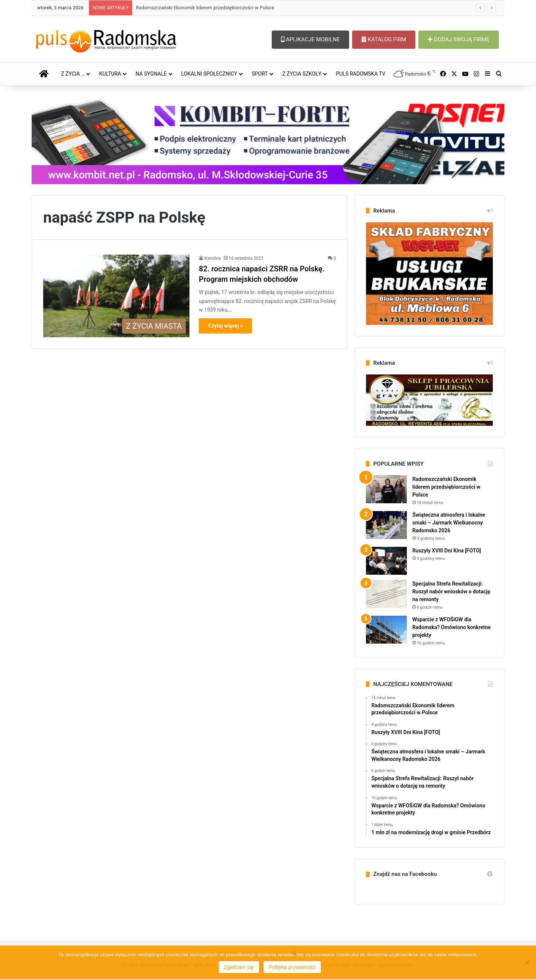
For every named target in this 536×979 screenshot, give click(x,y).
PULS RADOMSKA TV (360, 74)
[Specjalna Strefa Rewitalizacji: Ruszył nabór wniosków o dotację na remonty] (386, 594)
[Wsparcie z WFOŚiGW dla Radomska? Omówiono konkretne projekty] (386, 630)
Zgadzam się (239, 967)
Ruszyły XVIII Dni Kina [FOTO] (446, 551)
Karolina (212, 258)
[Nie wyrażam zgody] (526, 962)
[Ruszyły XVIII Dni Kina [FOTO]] (386, 561)
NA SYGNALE (151, 74)
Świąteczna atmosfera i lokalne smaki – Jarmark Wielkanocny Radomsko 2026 (448, 522)
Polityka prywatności (292, 967)
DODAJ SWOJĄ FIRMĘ (458, 39)
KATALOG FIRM (383, 39)
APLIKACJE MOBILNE (310, 39)
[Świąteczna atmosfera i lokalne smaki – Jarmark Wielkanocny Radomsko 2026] (386, 525)
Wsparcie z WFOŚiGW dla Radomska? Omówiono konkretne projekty (451, 627)
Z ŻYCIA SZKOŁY (301, 74)
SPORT (260, 74)
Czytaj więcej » (225, 326)
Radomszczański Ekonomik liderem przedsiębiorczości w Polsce (205, 7)
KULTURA (110, 74)
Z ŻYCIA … (72, 74)
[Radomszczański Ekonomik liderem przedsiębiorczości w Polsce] (386, 489)
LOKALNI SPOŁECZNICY (209, 74)
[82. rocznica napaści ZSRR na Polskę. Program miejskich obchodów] (116, 296)
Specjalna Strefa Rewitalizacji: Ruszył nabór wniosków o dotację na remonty (451, 591)
